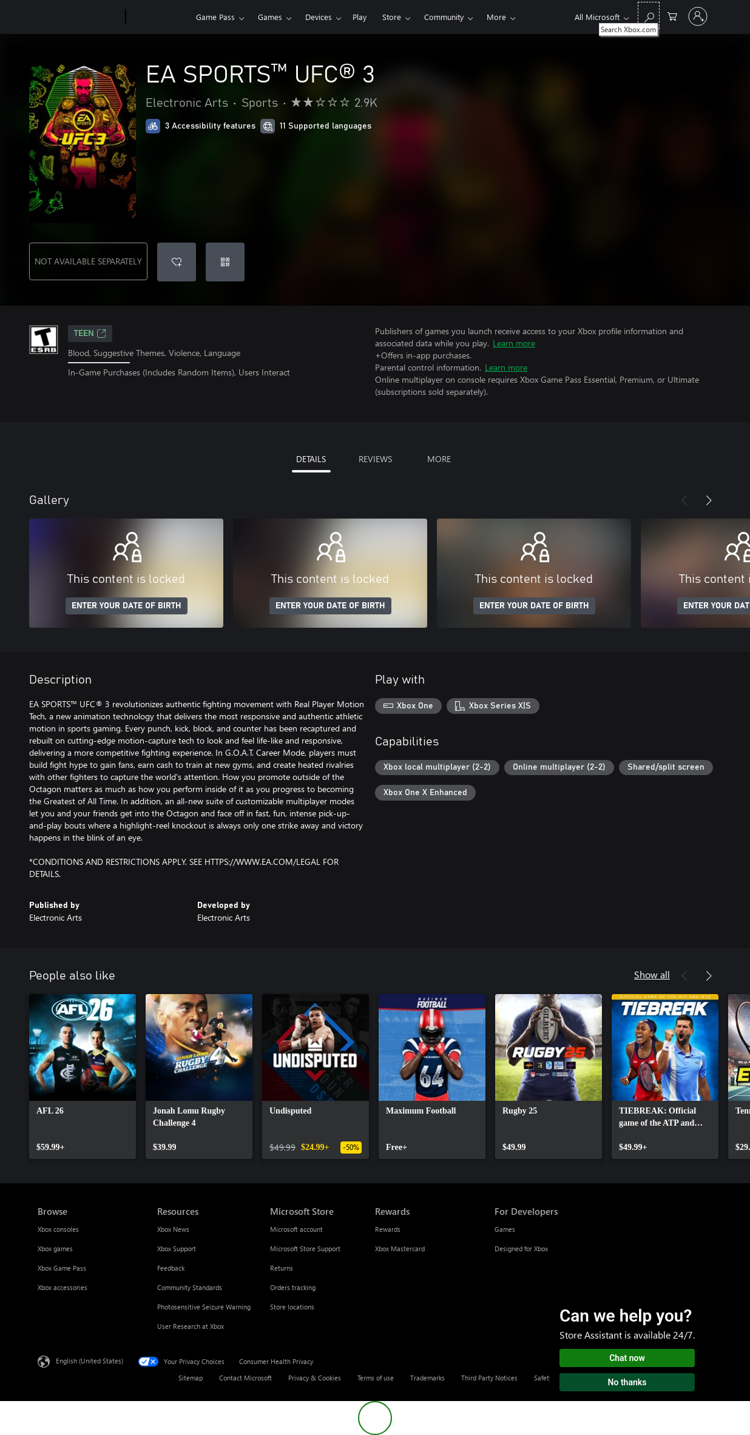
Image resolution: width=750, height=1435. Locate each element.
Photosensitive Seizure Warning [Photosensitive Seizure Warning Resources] (204, 1307)
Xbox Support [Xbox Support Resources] (176, 1248)
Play (360, 17)
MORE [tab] (439, 459)
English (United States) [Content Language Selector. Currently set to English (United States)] (89, 1361)
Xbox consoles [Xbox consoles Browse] (58, 1229)
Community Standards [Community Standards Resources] (189, 1287)
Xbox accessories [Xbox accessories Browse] (62, 1287)
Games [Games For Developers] (505, 1229)
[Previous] (684, 500)
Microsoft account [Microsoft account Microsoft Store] (296, 1229)
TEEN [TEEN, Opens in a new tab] (90, 333)
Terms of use (375, 1378)
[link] (82, 1076)
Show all (652, 974)
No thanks (627, 1382)
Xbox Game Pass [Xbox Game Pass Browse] (62, 1268)
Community (444, 17)
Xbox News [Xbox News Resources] (173, 1229)
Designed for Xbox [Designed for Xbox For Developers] (521, 1248)
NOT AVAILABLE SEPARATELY (88, 261)
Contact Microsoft (245, 1378)
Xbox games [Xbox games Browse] (55, 1248)
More (496, 17)
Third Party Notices (489, 1378)
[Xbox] (159, 17)
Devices (318, 17)
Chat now (627, 1358)
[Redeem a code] (225, 262)
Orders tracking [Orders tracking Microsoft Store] (293, 1287)
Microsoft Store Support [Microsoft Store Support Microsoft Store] (305, 1248)
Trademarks (427, 1378)
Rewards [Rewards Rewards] (387, 1229)
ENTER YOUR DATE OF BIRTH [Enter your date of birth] (126, 606)
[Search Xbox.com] (649, 15)
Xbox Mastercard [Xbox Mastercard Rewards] (400, 1248)
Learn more (514, 343)
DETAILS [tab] (311, 459)
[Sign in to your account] (697, 16)
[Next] (709, 500)
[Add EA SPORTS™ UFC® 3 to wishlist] (176, 262)
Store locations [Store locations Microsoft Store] (292, 1307)
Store (391, 17)
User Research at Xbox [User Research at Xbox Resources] (190, 1326)
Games (270, 17)
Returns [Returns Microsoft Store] (281, 1268)
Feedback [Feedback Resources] (170, 1268)
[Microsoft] (79, 17)
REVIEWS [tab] (375, 459)
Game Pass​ (215, 17)
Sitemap (190, 1378)
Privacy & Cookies (314, 1378)
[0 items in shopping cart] (672, 15)
